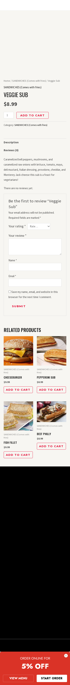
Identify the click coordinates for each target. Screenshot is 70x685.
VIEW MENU (18, 678)
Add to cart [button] (18, 389)
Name (12, 260)
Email (12, 276)
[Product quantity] (9, 115)
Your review (17, 235)
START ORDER (51, 678)
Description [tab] (11, 142)
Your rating (17, 226)
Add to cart (32, 115)
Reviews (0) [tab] (11, 150)
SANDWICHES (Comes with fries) (29, 80)
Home (7, 80)
